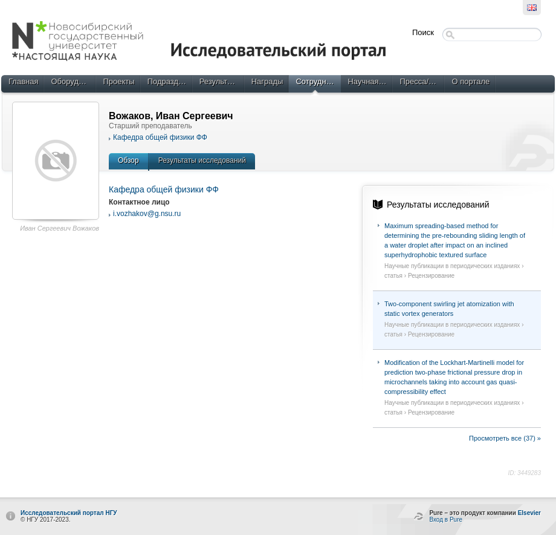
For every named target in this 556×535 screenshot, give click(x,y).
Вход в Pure (445, 519)
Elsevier (529, 513)
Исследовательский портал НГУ (69, 513)
